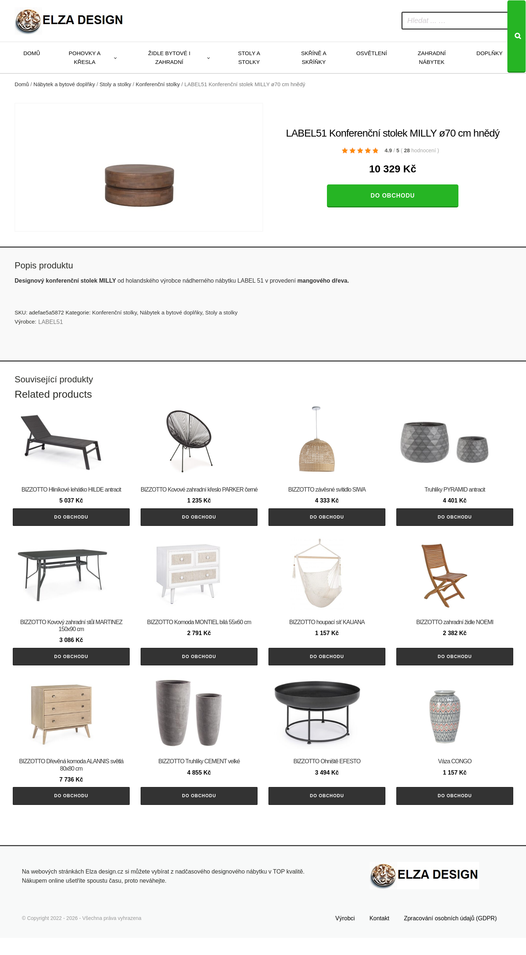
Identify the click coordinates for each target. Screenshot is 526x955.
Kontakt (379, 935)
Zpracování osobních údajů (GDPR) (450, 935)
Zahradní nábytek (432, 57)
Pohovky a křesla (84, 57)
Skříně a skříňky (313, 57)
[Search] (516, 36)
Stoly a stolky (249, 57)
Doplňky (489, 53)
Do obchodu (392, 195)
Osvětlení (371, 53)
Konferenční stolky (158, 84)
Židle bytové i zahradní (169, 57)
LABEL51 (50, 322)
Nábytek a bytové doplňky (64, 84)
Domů (31, 53)
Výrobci (345, 935)
